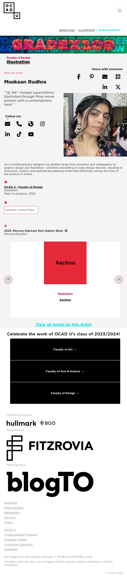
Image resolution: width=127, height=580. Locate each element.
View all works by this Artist (64, 324)
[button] (7, 124)
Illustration (87, 30)
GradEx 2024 (67, 30)
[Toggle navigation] (119, 10)
